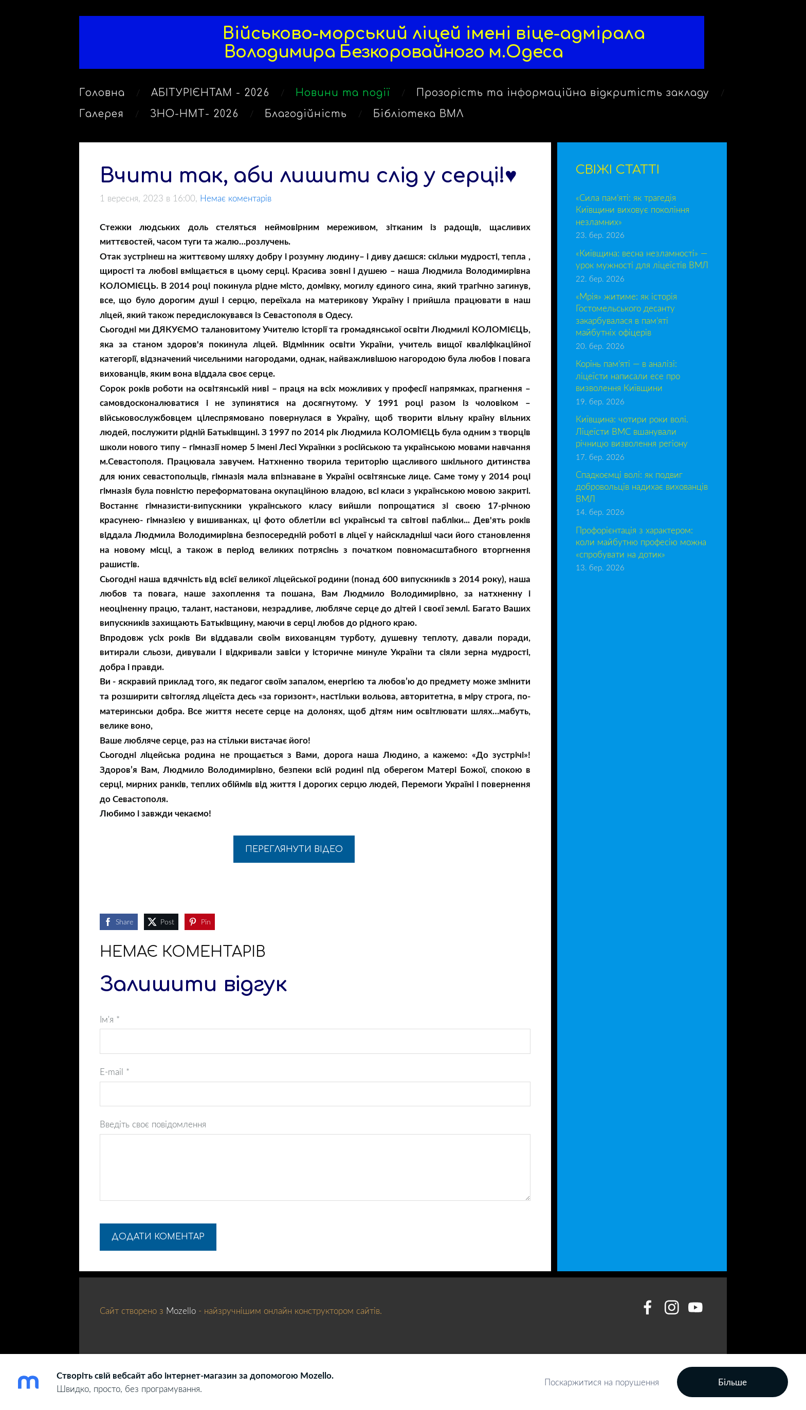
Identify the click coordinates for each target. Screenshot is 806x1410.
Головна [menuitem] (102, 96)
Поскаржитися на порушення (601, 1382)
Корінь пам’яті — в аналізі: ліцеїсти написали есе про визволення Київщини (628, 374)
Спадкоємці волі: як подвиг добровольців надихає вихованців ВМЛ (642, 485)
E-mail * (115, 1070)
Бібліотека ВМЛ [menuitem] (418, 117)
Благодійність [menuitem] (306, 117)
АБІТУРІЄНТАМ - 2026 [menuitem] (210, 96)
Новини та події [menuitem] (343, 96)
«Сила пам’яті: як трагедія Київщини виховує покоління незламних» (632, 208)
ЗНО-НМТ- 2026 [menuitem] (194, 117)
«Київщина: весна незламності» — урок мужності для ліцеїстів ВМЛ (642, 258)
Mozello (181, 1309)
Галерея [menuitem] (101, 117)
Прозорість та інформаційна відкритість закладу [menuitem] (562, 96)
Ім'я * (110, 1018)
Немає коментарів (235, 196)
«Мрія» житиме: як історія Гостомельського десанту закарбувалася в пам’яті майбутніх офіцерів (626, 313)
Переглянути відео (294, 847)
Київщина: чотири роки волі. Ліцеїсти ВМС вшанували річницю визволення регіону (632, 430)
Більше (732, 1382)
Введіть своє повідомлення (153, 1122)
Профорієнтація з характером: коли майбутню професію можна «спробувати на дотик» (641, 541)
